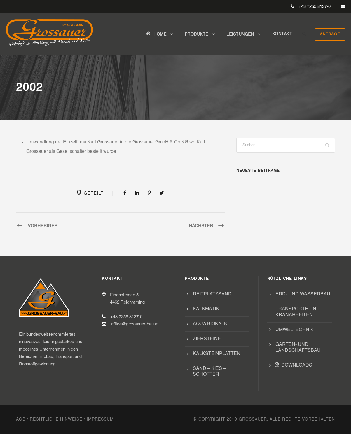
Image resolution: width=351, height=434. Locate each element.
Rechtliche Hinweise (56, 419)
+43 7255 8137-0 (314, 6)
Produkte (196, 34)
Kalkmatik (206, 309)
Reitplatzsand (212, 294)
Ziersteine (207, 339)
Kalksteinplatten (216, 353)
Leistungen (240, 34)
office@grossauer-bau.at (134, 324)
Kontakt (282, 34)
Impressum (100, 419)
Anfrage (330, 34)
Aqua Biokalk (210, 324)
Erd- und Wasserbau (302, 294)
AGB (20, 419)
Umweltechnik (294, 330)
